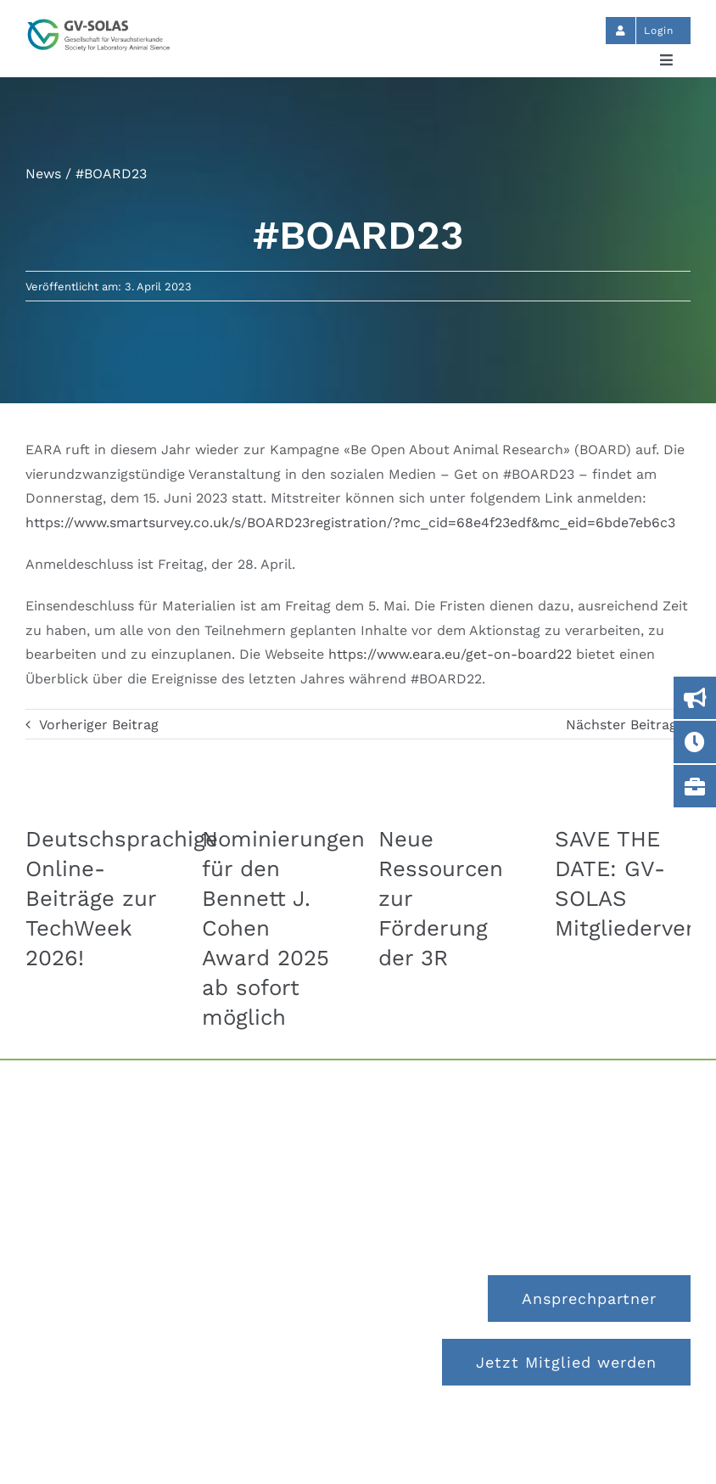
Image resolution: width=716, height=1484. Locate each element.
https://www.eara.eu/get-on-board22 (450, 654)
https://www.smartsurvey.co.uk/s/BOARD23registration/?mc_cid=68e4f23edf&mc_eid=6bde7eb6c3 (350, 522)
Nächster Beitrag (621, 725)
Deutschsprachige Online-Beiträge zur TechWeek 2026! (121, 898)
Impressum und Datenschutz (358, 1435)
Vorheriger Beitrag (99, 725)
